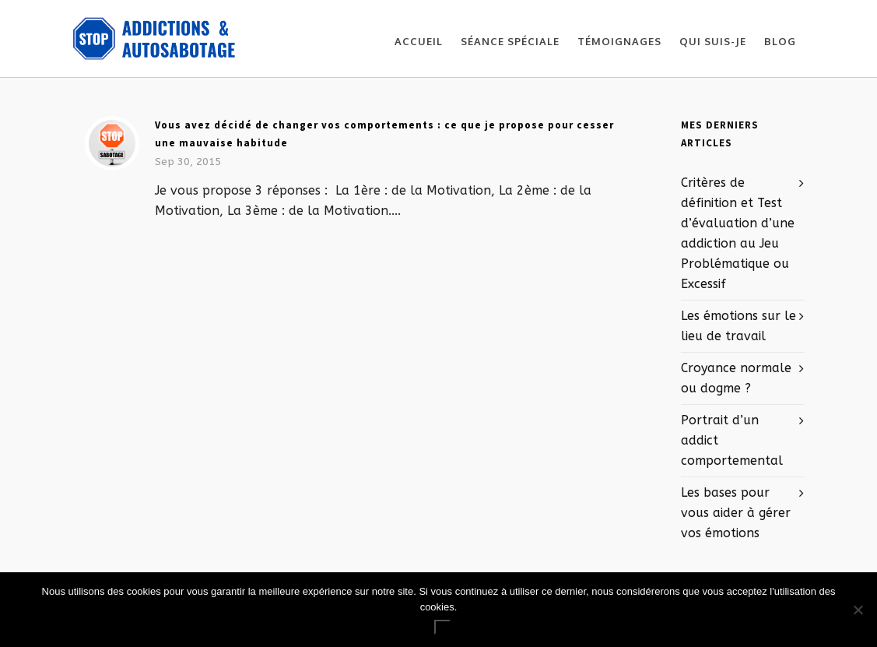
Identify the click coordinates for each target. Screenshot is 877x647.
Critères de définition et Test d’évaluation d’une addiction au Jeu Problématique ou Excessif (738, 233)
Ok (442, 627)
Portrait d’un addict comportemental (732, 440)
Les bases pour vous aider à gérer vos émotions (736, 512)
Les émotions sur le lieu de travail (738, 325)
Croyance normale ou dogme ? (736, 378)
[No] (857, 609)
